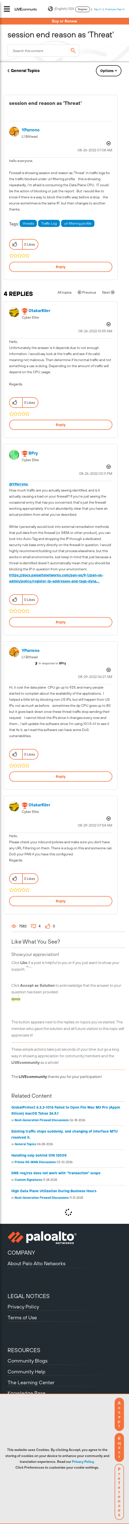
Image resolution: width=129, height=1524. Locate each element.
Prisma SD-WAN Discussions (35, 1162)
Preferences (119, 1492)
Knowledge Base (26, 1393)
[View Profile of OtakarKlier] (39, 310)
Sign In (97, 9)
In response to (52, 663)
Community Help (26, 1371)
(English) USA (61, 8)
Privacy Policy (83, 1462)
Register (82, 9)
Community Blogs (27, 1361)
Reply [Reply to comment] (61, 425)
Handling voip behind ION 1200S (39, 1155)
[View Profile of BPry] (33, 453)
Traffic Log (49, 223)
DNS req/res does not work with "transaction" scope (55, 1173)
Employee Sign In (115, 9)
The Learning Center (31, 1382)
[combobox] (43, 50)
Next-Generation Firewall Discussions (42, 1120)
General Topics (25, 70)
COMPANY (21, 1252)
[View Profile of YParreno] (31, 130)
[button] (119, 1414)
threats (28, 223)
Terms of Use (22, 1317)
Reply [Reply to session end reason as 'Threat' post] (61, 267)
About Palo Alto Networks (36, 1263)
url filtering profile (77, 223)
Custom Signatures (28, 1180)
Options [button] (107, 71)
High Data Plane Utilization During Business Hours (53, 1191)
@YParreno (18, 484)
